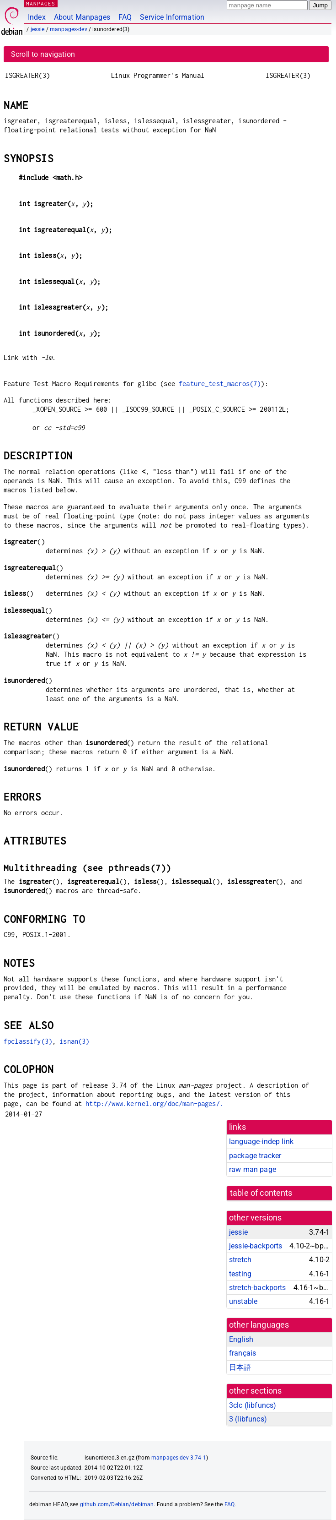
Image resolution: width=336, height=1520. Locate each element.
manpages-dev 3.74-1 (178, 1458)
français (242, 1353)
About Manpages (82, 17)
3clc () (252, 1405)
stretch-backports (257, 1287)
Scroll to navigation (43, 54)
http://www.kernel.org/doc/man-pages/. (154, 1103)
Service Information (172, 17)
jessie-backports (255, 1246)
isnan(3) (74, 1041)
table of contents (261, 1193)
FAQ (125, 17)
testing (240, 1273)
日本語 (240, 1367)
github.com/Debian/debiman (117, 1504)
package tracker (255, 1155)
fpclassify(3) (28, 1041)
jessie (38, 29)
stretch (240, 1259)
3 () (248, 1419)
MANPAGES (40, 3)
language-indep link (261, 1141)
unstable (243, 1301)
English (241, 1339)
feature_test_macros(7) (220, 383)
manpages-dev (68, 29)
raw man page (252, 1169)
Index (37, 17)
